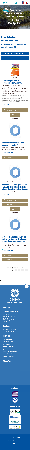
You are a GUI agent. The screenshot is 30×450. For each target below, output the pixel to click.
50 (19, 270)
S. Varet (4, 91)
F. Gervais (4, 85)
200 (26, 270)
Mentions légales (15, 437)
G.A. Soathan (19, 90)
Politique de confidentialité (15, 440)
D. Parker (8, 90)
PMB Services (15, 444)
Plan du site (15, 447)
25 (15, 270)
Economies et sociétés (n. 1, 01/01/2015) (15, 149)
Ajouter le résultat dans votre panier (15, 53)
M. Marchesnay (6, 147)
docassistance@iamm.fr (9, 329)
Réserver (15, 115)
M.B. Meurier (24, 88)
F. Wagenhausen (15, 91)
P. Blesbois (16, 87)
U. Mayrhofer (16, 88)
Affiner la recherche (15, 58)
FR (22, 2)
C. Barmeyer (5, 244)
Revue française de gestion (13, 184)
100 (22, 270)
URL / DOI (9, 204)
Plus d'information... (9, 105)
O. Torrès (21, 147)
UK (26, 2)
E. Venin (14, 85)
